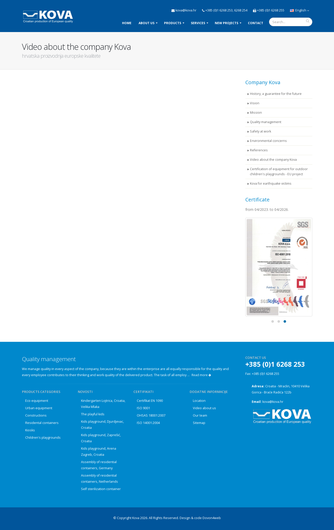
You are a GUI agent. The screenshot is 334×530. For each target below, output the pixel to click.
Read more (201, 375)
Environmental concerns (268, 141)
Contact (255, 23)
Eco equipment (36, 401)
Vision (254, 103)
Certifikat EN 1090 (150, 401)
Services (198, 23)
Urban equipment (38, 408)
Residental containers (42, 423)
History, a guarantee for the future (276, 94)
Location (199, 401)
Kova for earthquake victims (270, 183)
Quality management (265, 122)
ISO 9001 (143, 408)
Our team (200, 415)
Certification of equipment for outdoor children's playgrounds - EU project (279, 171)
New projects (226, 23)
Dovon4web (212, 518)
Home (126, 23)
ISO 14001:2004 (148, 423)
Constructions (36, 415)
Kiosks (30, 430)
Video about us (204, 408)
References (259, 150)
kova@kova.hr (272, 402)
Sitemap (199, 423)
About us (146, 23)
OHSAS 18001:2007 (151, 415)
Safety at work (260, 131)
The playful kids (92, 414)
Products (172, 23)
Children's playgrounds (43, 437)
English (299, 10)
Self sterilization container (101, 489)
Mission (256, 112)
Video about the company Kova (273, 159)
